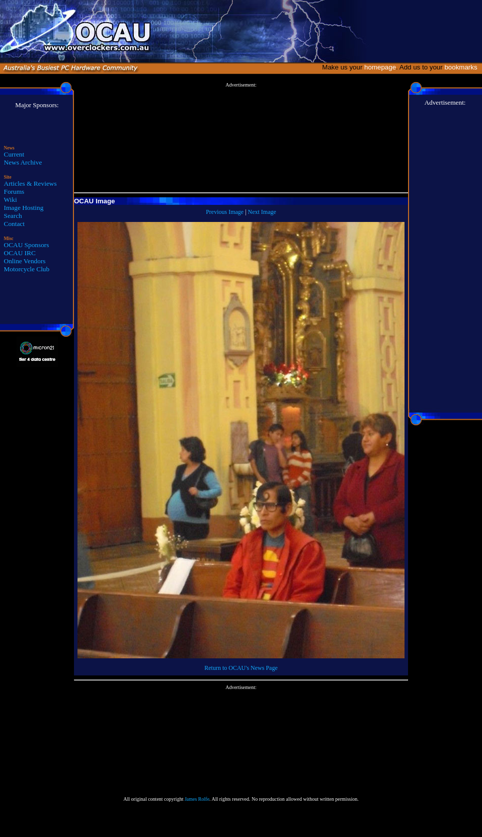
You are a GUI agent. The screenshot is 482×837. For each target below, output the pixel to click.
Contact (14, 223)
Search (13, 215)
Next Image (262, 211)
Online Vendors (25, 261)
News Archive (23, 162)
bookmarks (462, 67)
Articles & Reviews (30, 183)
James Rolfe (197, 799)
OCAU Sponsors (26, 245)
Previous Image (225, 211)
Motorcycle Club (27, 269)
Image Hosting (24, 207)
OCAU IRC (20, 253)
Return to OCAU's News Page (240, 667)
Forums (14, 191)
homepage (380, 67)
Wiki (10, 199)
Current (14, 154)
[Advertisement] (241, 138)
